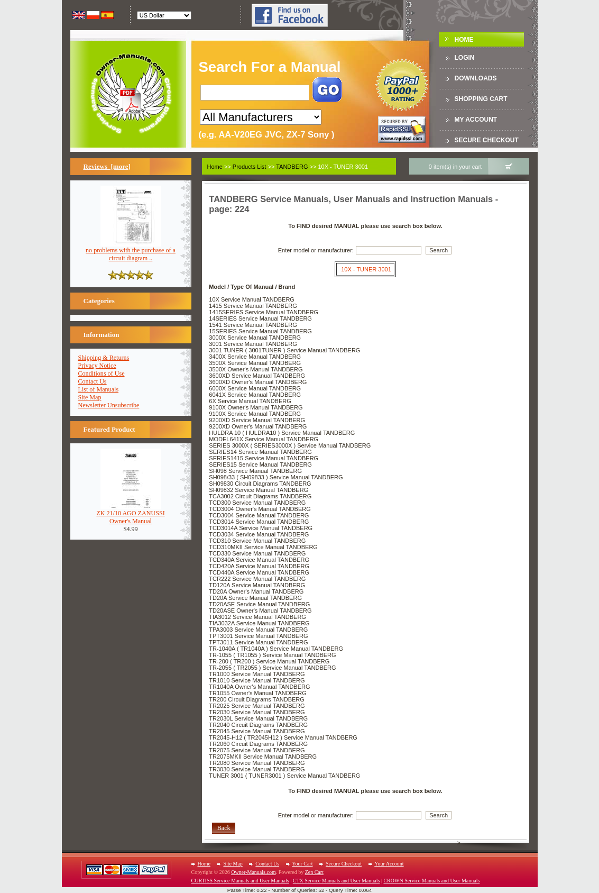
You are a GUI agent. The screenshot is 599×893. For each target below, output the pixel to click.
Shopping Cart (481, 99)
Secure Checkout (487, 140)
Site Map (90, 397)
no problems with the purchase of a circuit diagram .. (131, 251)
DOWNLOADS (476, 78)
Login (465, 57)
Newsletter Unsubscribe (109, 405)
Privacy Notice (97, 365)
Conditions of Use (101, 373)
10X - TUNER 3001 (366, 269)
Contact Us (92, 381)
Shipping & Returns (104, 357)
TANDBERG (292, 166)
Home (464, 39)
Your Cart (302, 864)
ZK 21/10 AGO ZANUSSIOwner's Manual (130, 514)
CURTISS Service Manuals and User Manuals (240, 880)
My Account (476, 119)
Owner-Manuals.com (253, 872)
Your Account (388, 864)
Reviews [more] (107, 166)
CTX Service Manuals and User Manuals (336, 880)
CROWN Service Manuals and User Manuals (431, 880)
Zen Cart (314, 872)
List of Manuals (98, 389)
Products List (249, 166)
